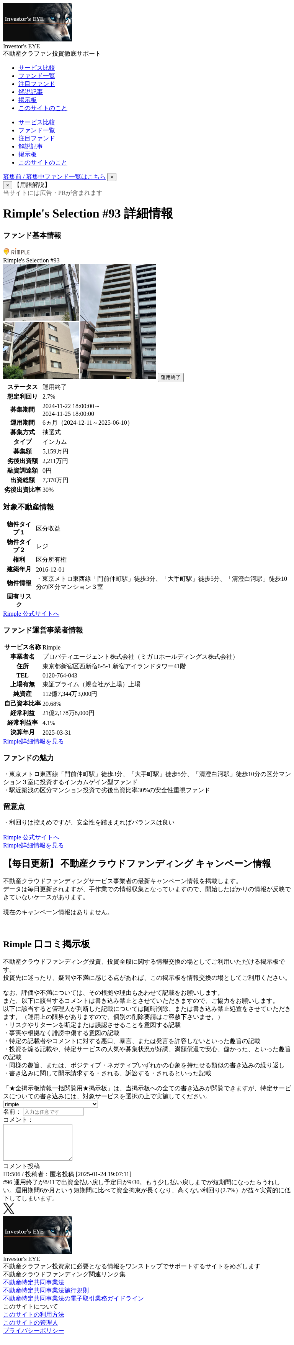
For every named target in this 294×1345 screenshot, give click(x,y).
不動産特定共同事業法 (33, 1289)
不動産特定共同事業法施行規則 (46, 1297)
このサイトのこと (42, 108)
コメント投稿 (21, 1173)
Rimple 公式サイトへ (31, 613)
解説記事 (30, 92)
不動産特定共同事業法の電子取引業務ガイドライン (73, 1305)
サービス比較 (36, 67)
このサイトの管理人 (30, 1329)
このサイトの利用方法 (33, 1321)
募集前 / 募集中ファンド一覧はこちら (54, 176)
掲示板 (27, 100)
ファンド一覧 (36, 76)
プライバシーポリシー (33, 1337)
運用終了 (171, 377)
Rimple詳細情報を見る (33, 741)
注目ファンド (36, 84)
